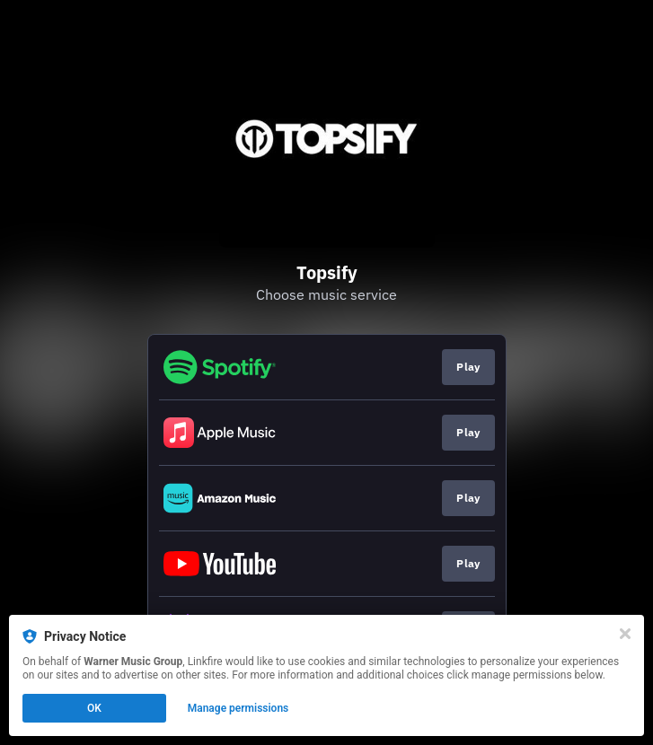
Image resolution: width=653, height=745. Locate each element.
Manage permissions (238, 708)
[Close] (625, 633)
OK (94, 708)
